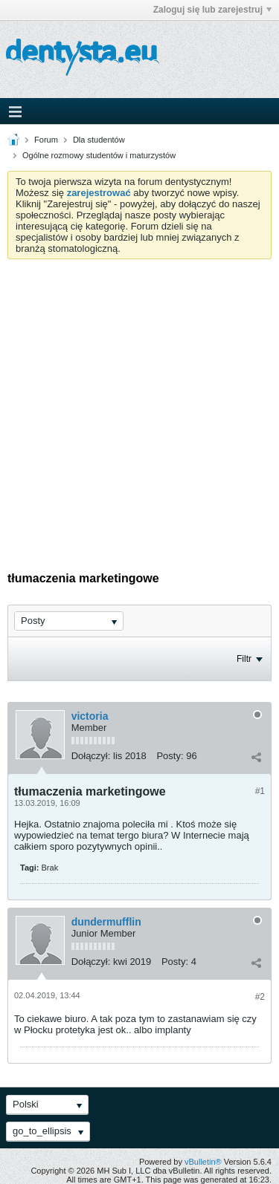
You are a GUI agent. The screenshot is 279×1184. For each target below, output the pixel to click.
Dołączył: (91, 755)
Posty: (169, 755)
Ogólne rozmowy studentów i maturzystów (99, 155)
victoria (90, 716)
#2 (260, 997)
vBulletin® (203, 1161)
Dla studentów (99, 139)
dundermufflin (106, 922)
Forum (46, 139)
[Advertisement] (139, 406)
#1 (260, 791)
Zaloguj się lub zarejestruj (212, 9)
